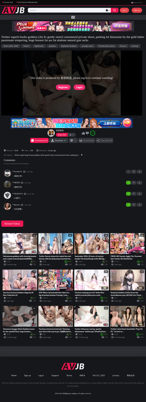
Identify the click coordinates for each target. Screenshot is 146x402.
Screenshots (88, 140)
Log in (124, 10)
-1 (139, 172)
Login (79, 87)
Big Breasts (39, 46)
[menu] (73, 17)
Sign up (137, 10)
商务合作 (131, 375)
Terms (69, 375)
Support (55, 375)
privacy (116, 375)
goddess (52, 46)
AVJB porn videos (70, 393)
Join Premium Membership (27, 2)
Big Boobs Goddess (68, 46)
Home (14, 375)
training (135, 46)
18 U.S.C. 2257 (99, 375)
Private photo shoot (106, 46)
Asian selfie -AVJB (11, 46)
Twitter (26, 46)
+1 (133, 172)
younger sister (87, 46)
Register (63, 87)
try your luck (8, 2)
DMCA (82, 375)
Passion (123, 46)
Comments (9, 160)
